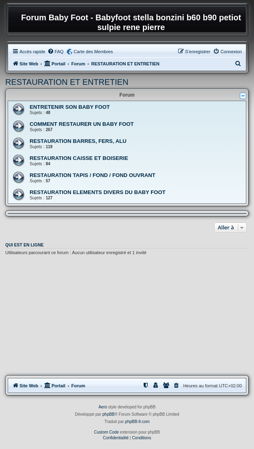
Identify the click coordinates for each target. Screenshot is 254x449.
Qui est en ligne (24, 244)
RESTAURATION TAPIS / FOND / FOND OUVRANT (92, 175)
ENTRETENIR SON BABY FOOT (70, 107)
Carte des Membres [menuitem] (93, 51)
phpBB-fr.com (137, 421)
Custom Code (106, 432)
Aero (103, 407)
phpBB (108, 414)
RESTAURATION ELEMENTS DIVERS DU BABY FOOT (98, 192)
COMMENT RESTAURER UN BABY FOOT (82, 124)
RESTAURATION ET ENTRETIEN (66, 82)
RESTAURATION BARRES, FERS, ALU (78, 141)
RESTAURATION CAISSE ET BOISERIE (79, 158)
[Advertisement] (127, 316)
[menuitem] (55, 51)
